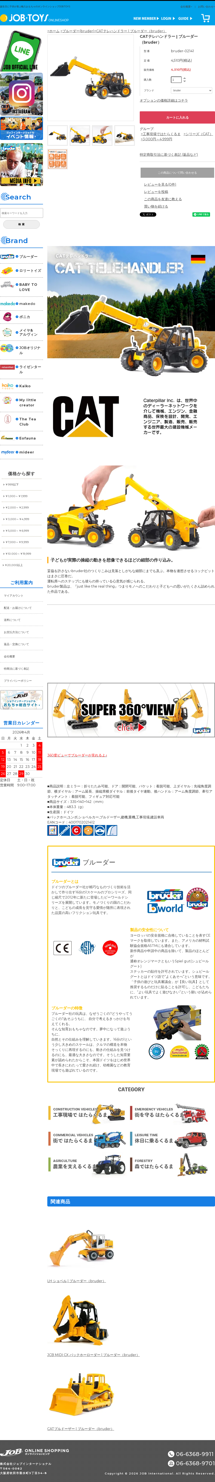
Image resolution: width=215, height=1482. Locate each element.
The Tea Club (27, 421)
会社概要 (9, 656)
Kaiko (25, 386)
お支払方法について (16, 632)
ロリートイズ (30, 271)
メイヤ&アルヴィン (28, 332)
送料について (12, 620)
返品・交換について (16, 644)
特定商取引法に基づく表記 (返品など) (169, 155)
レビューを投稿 (156, 192)
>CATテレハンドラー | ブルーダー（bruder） (130, 31)
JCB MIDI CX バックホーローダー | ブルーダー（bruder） (93, 1355)
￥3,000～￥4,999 (17, 519)
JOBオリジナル (29, 350)
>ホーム (53, 31)
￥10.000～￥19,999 (18, 553)
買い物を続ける (156, 206)
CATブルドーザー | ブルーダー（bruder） (80, 1429)
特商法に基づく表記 (16, 668)
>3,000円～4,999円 (156, 139)
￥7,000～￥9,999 (17, 542)
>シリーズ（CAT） (198, 134)
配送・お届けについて (18, 607)
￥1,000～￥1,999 (16, 496)
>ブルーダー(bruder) (77, 31)
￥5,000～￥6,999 (17, 530)
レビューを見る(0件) (160, 184)
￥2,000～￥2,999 (17, 507)
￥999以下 (12, 484)
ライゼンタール (30, 369)
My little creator (27, 402)
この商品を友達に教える (163, 199)
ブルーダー (28, 257)
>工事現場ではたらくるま (161, 134)
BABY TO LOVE (28, 287)
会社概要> (186, 6)
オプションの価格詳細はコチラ (164, 100)
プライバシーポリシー (18, 680)
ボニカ (24, 317)
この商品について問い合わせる (177, 172)
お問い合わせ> (206, 6)
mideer (26, 452)
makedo (27, 304)
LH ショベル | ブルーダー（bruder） (76, 1281)
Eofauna (27, 438)
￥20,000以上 (14, 565)
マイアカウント (13, 595)
